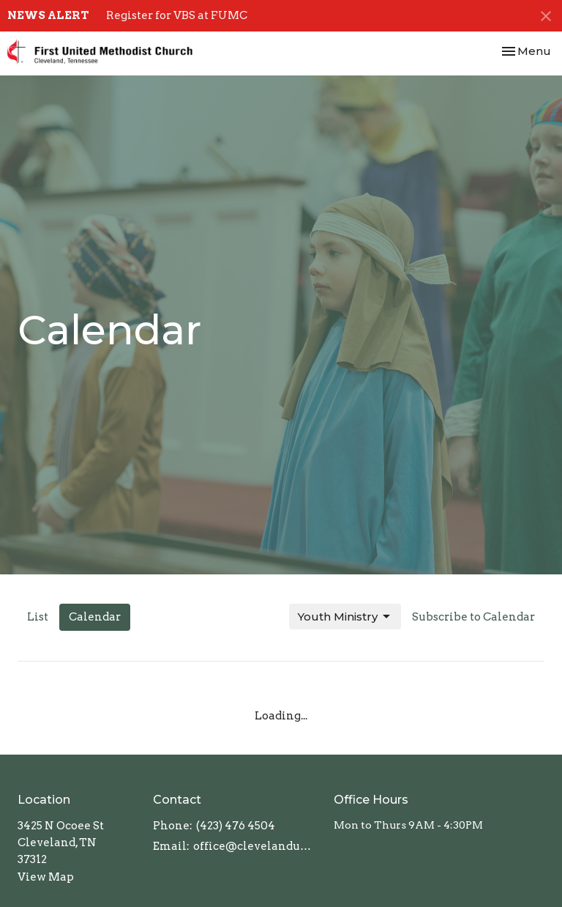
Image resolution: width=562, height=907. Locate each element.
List (37, 616)
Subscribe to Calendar (473, 616)
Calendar (95, 616)
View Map (46, 877)
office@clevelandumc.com (256, 846)
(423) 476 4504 (235, 825)
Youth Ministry (345, 617)
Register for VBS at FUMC (176, 15)
